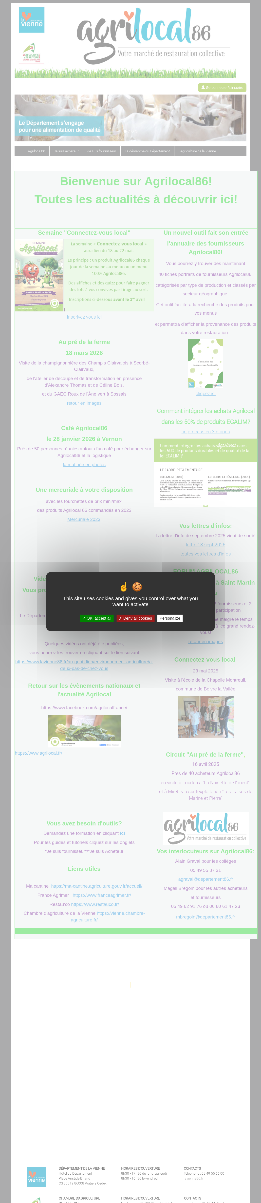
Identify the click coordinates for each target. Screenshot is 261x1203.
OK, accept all (96, 618)
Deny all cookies (135, 618)
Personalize (170, 618)
